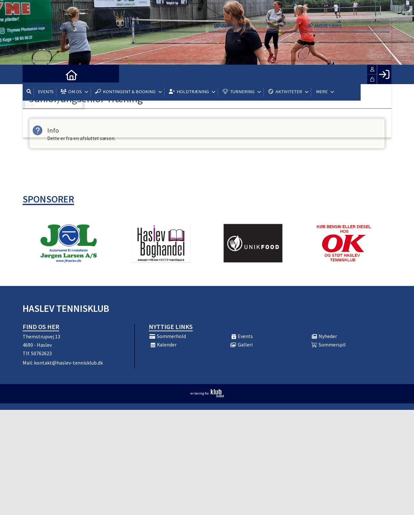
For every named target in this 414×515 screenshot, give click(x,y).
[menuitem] (32, 74)
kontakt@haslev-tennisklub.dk (68, 362)
